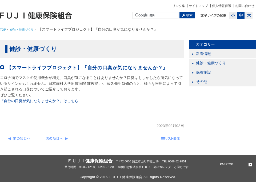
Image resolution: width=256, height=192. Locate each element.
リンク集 (178, 6)
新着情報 (203, 54)
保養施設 (203, 72)
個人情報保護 (221, 6)
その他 (201, 82)
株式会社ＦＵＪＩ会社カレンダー (152, 167)
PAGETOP (226, 164)
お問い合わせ (244, 6)
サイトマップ (198, 6)
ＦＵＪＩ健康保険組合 (90, 160)
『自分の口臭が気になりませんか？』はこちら (39, 101)
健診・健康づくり (211, 63)
